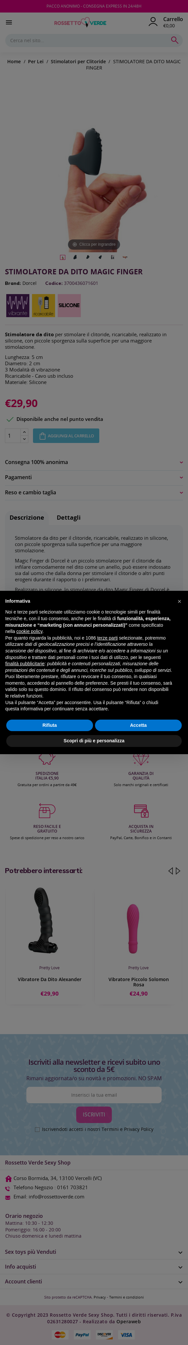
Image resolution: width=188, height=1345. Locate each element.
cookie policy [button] (29, 631)
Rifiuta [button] (50, 725)
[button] (179, 601)
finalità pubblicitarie (25, 663)
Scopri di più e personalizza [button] (94, 740)
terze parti (107, 638)
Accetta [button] (138, 725)
